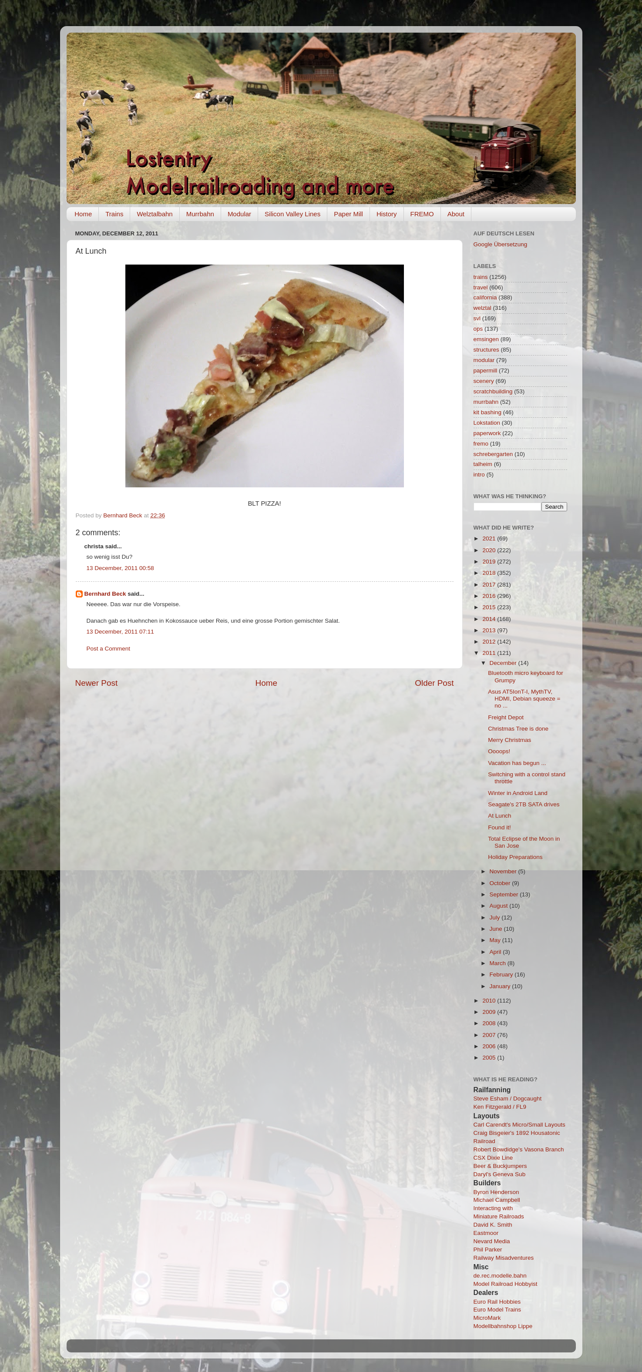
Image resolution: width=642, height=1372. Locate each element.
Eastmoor (486, 1233)
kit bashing (488, 412)
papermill (485, 370)
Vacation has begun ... (517, 763)
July (496, 917)
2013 (489, 630)
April (496, 952)
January (501, 986)
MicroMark (487, 1318)
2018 (489, 573)
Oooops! (499, 751)
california (485, 297)
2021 (489, 538)
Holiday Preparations (515, 857)
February (502, 974)
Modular (239, 214)
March (499, 963)
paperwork (487, 433)
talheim (483, 464)
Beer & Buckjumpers (500, 1166)
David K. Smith (493, 1224)
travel (481, 287)
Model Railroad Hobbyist (506, 1284)
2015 (489, 607)
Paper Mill (348, 214)
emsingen (486, 339)
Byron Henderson (496, 1192)
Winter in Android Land (518, 793)
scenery (484, 381)
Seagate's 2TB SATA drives (523, 804)
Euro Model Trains (497, 1309)
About (455, 214)
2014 (489, 619)
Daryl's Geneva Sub (500, 1174)
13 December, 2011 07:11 (120, 631)
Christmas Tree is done (518, 728)
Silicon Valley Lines (292, 214)
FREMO (422, 214)
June (497, 929)
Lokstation (487, 422)
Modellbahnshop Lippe (503, 1326)
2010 (489, 1000)
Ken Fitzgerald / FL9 (500, 1107)
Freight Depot (506, 717)
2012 (489, 641)
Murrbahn (200, 214)
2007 (489, 1035)
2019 (489, 561)
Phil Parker (488, 1249)
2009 (489, 1012)
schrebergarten (493, 454)
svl (477, 318)
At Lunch (499, 815)
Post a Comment (109, 648)
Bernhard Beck (105, 593)
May (496, 940)
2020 (489, 550)
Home (83, 214)
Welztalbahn (154, 214)
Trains (114, 214)
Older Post (434, 683)
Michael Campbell (497, 1200)
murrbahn (486, 402)
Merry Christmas (509, 740)
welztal (482, 308)
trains (481, 277)
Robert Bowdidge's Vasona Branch (519, 1149)
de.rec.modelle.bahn (500, 1275)
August (500, 905)
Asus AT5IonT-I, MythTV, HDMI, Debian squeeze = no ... (524, 698)
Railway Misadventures (504, 1258)
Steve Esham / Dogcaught (508, 1098)
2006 (489, 1046)
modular (484, 360)
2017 (489, 584)
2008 (489, 1023)
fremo (481, 443)
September (505, 894)
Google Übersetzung (501, 244)
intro (479, 474)
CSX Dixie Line (493, 1157)
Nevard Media (492, 1241)
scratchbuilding (493, 391)
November (504, 871)
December (504, 663)
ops (478, 328)
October (501, 883)
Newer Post (96, 683)
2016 (489, 596)
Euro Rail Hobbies (497, 1301)
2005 (489, 1057)
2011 (489, 653)
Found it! (499, 827)
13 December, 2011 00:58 (120, 568)
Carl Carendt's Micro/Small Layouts (519, 1124)
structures (486, 349)
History (386, 214)
